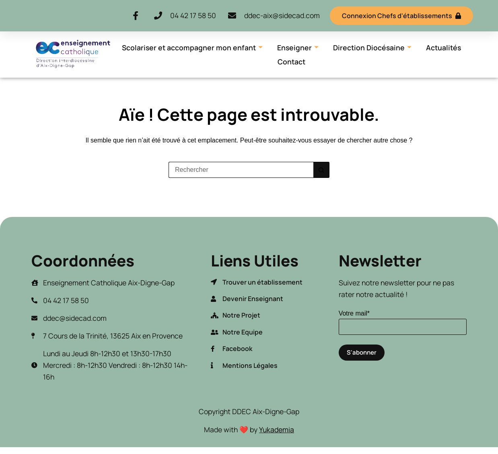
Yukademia (276, 429)
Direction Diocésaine (372, 47)
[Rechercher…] (241, 170)
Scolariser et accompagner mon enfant (192, 47)
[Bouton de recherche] (321, 170)
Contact (291, 61)
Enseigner (298, 47)
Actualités (443, 47)
